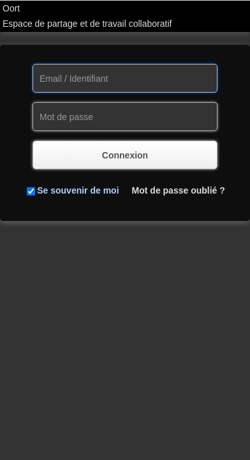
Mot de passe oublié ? (178, 190)
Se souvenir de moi (78, 190)
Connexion (125, 155)
